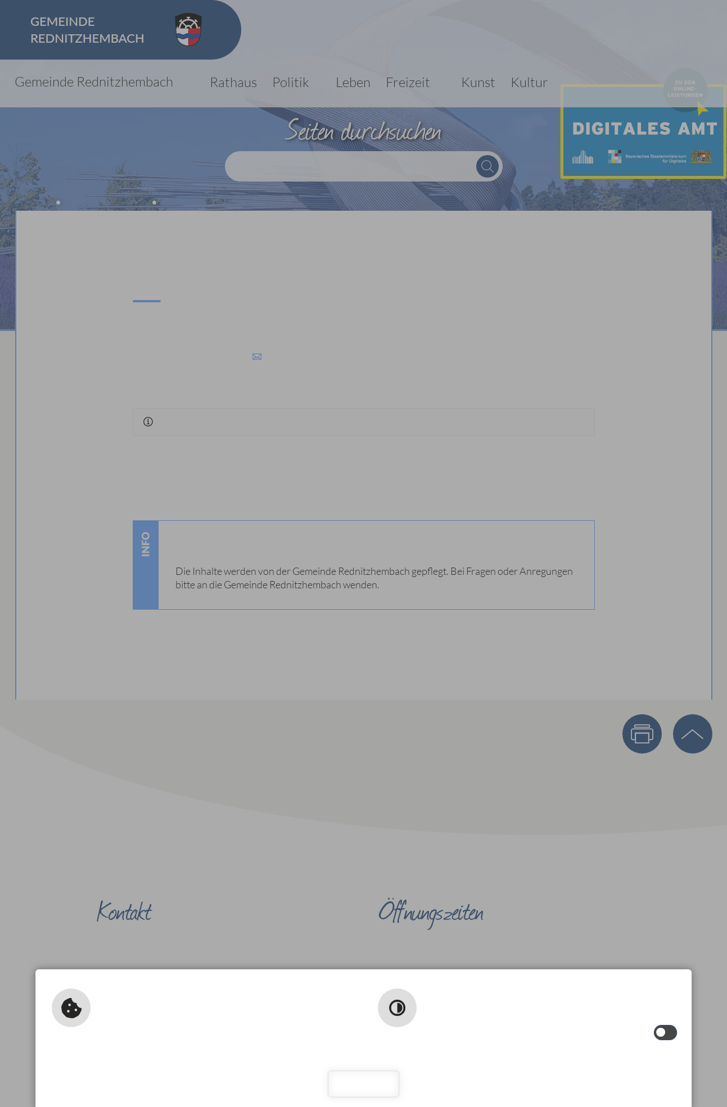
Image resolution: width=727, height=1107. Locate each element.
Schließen (363, 1083)
